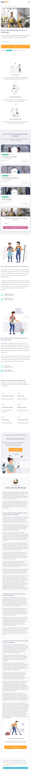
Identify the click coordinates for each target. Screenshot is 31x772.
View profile (25, 161)
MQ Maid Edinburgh (7, 199)
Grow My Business (15, 449)
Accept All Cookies (15, 768)
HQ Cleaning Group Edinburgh (9, 156)
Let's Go (15, 46)
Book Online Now (15, 747)
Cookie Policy (11, 765)
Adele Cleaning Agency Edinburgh (10, 178)
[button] (28, 2)
